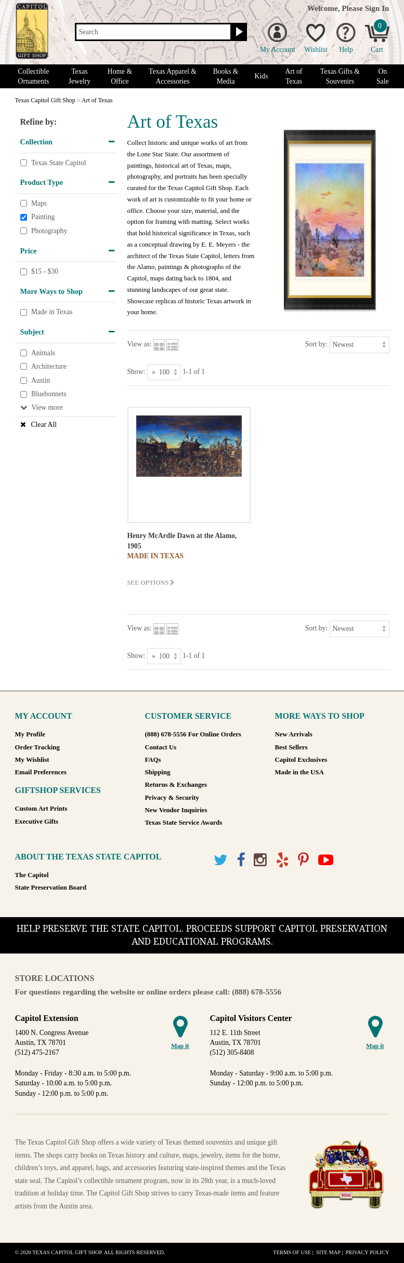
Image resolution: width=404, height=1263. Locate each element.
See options (151, 582)
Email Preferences (41, 772)
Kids (261, 76)
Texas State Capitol (58, 163)
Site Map (328, 1252)
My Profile (30, 734)
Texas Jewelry (79, 76)
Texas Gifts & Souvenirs (340, 76)
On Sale (382, 76)
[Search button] (237, 32)
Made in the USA (299, 772)
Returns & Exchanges (176, 784)
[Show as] (164, 372)
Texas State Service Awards (184, 822)
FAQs (153, 759)
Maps (39, 203)
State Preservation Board (51, 887)
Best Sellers (291, 747)
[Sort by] (359, 345)
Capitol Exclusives (301, 759)
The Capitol (32, 875)
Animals (43, 353)
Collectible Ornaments (33, 76)
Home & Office (120, 76)
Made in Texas (52, 312)
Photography (49, 231)
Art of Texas (294, 76)
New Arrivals (293, 734)
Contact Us (161, 747)
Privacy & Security (172, 797)
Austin (40, 380)
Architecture (49, 366)
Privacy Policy (367, 1252)
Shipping (158, 772)
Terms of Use (292, 1252)
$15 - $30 (44, 271)
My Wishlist (32, 759)
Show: (136, 371)
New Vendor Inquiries (176, 810)
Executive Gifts (37, 821)
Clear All (44, 424)
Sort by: (316, 344)
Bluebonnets (49, 394)
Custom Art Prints (41, 808)
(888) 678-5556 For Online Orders (193, 734)
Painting (43, 217)
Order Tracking (37, 747)
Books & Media (226, 76)
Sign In (377, 8)
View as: (139, 344)
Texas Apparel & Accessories (173, 76)
